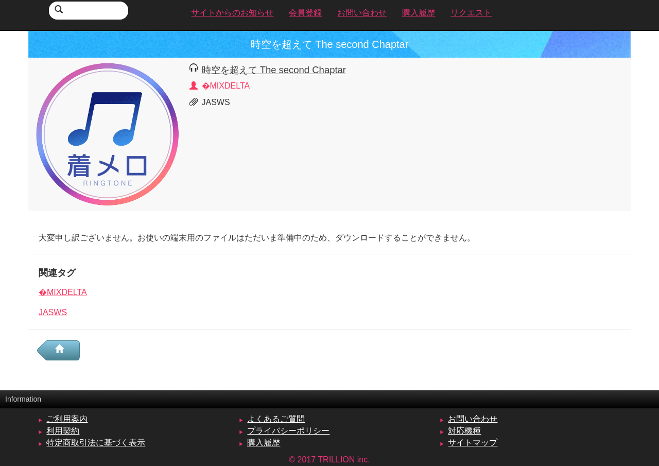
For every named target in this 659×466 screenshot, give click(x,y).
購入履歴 (263, 442)
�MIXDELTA (63, 292)
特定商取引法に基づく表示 (95, 442)
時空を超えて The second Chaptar (274, 69)
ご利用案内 (67, 419)
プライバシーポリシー (288, 430)
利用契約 (62, 430)
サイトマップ (472, 442)
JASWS (53, 312)
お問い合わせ (472, 419)
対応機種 (464, 430)
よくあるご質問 (276, 419)
